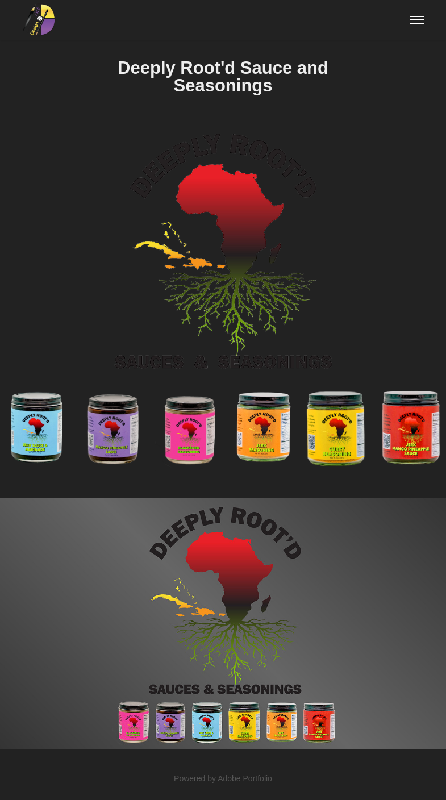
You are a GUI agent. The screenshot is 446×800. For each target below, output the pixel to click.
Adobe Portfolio (245, 778)
